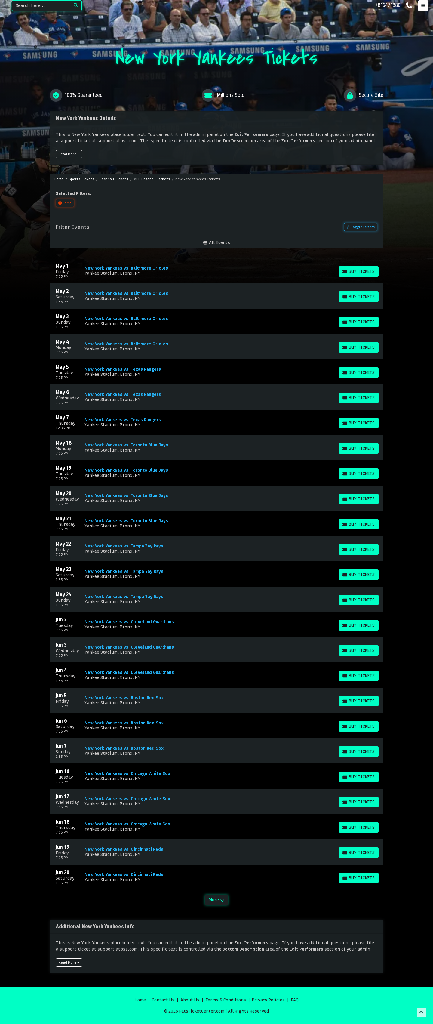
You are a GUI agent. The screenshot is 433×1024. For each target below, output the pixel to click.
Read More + (69, 154)
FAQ (295, 1000)
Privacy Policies (268, 1000)
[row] (216, 270)
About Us (189, 1000)
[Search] (41, 5)
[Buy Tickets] (359, 271)
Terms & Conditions (225, 1000)
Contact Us (163, 1000)
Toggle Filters (361, 227)
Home (140, 1000)
